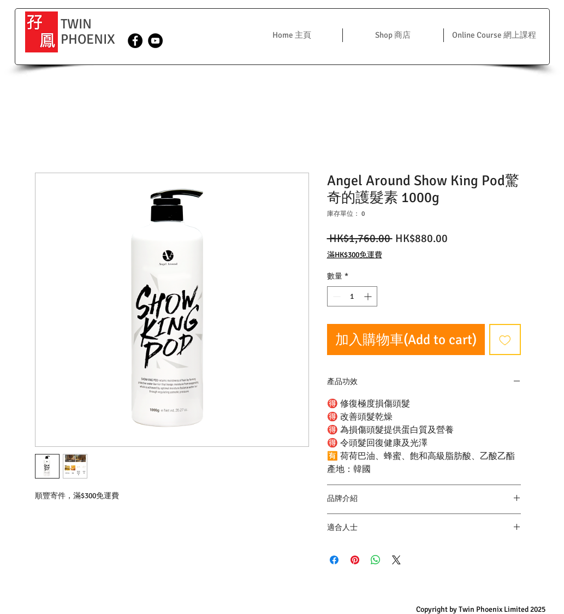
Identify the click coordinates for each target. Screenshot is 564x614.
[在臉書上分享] (334, 559)
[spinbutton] (352, 296)
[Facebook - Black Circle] (135, 40)
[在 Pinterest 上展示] (354, 559)
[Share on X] (396, 559)
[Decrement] (335, 296)
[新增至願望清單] (505, 340)
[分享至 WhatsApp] (375, 559)
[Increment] (369, 296)
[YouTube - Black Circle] (155, 40)
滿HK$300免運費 (354, 254)
